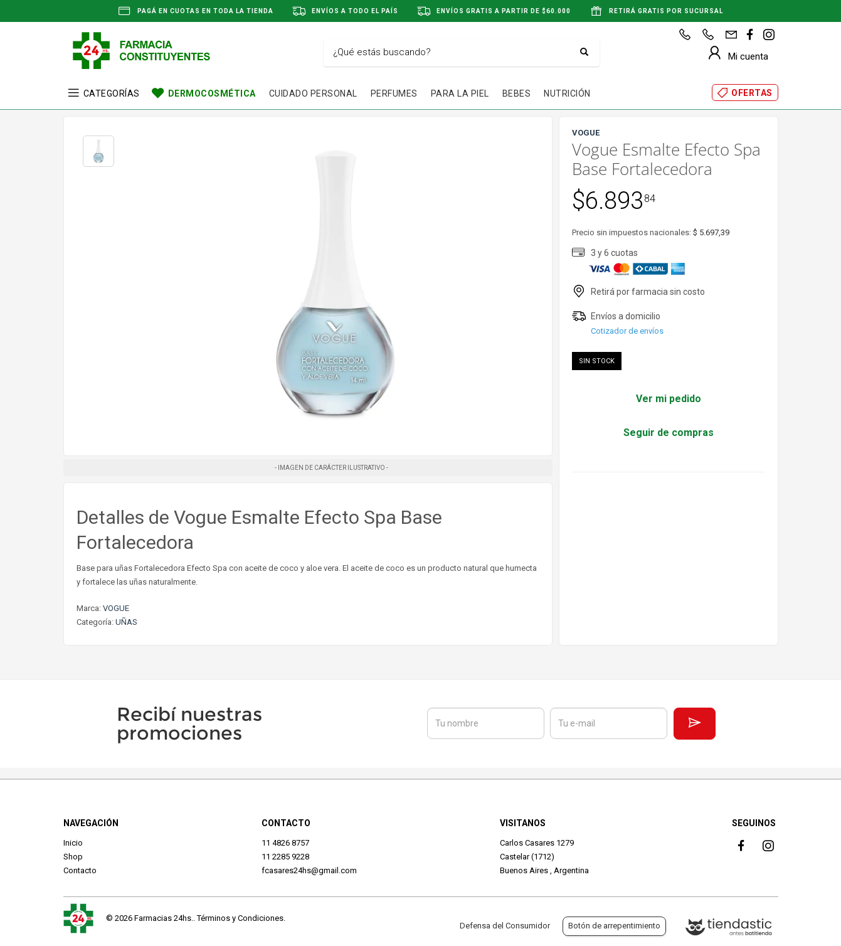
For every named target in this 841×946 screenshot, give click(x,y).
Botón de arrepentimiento (614, 925)
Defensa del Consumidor (505, 925)
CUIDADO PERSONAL (313, 93)
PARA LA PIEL (460, 93)
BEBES (516, 93)
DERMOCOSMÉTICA (212, 93)
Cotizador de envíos (627, 331)
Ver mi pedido (668, 399)
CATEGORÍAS (111, 93)
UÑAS (126, 622)
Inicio (73, 843)
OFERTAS (752, 93)
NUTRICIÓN (567, 93)
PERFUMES (394, 93)
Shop (73, 856)
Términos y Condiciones (240, 918)
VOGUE (116, 608)
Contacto (80, 870)
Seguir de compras (668, 432)
